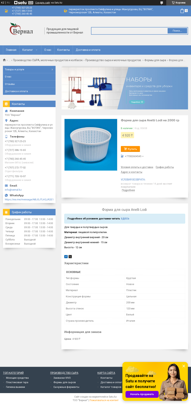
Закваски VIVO (62, 377)
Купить (132, 149)
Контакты (63, 49)
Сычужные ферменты (66, 387)
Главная (11, 49)
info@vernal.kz (13, 189)
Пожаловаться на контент (104, 400)
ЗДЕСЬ (125, 218)
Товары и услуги (14, 69)
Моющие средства (17, 377)
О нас (47, 49)
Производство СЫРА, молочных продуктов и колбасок (48, 60)
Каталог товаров (111, 387)
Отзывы (10, 84)
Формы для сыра (155, 60)
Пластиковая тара (17, 382)
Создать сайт (42, 2)
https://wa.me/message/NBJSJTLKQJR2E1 (29, 199)
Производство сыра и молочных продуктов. (113, 60)
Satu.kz (113, 396)
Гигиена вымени (15, 387)
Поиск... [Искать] (177, 30)
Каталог (27, 49)
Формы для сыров (64, 382)
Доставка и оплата (88, 49)
